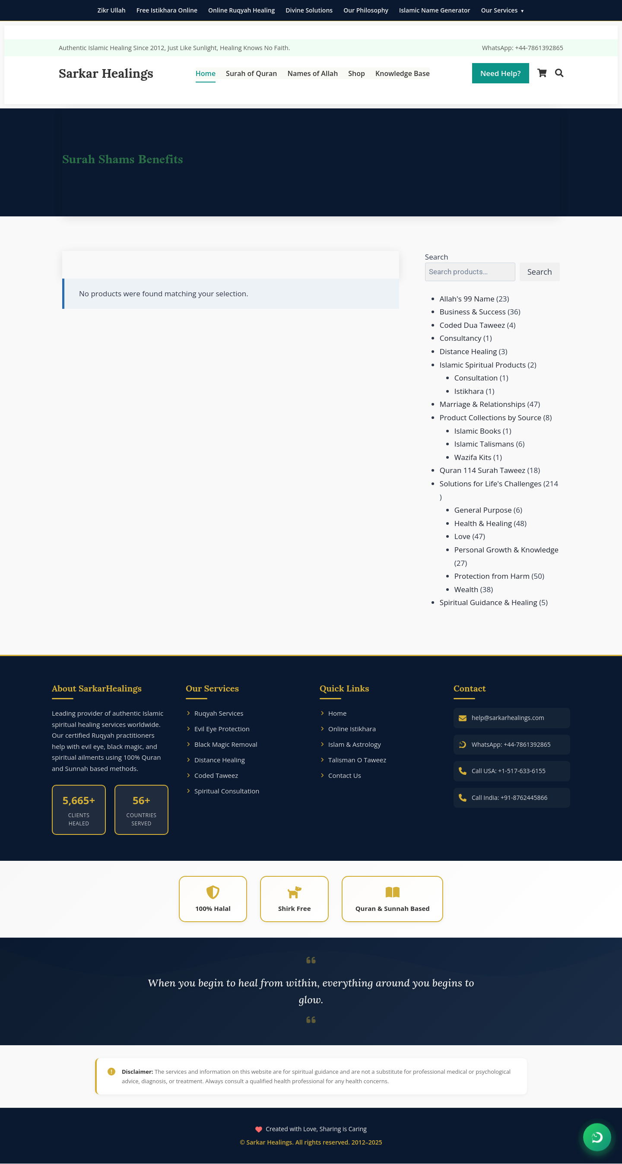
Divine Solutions (309, 10)
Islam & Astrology (350, 744)
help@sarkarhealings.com (508, 718)
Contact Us (340, 775)
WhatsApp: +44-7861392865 (522, 48)
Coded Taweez (212, 775)
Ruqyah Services (214, 713)
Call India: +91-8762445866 (510, 797)
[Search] (559, 73)
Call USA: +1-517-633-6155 (509, 771)
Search (436, 257)
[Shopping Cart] (542, 73)
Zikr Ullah (112, 10)
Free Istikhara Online (166, 10)
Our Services (499, 10)
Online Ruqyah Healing (241, 10)
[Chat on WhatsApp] (597, 1138)
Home (206, 73)
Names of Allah (312, 73)
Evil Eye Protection (218, 728)
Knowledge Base (402, 73)
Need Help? (500, 73)
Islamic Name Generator (434, 10)
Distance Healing (215, 759)
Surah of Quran (251, 73)
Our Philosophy (365, 10)
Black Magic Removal (221, 744)
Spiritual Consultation (223, 791)
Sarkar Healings (106, 73)
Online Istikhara (348, 728)
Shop (356, 73)
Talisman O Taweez (353, 759)
